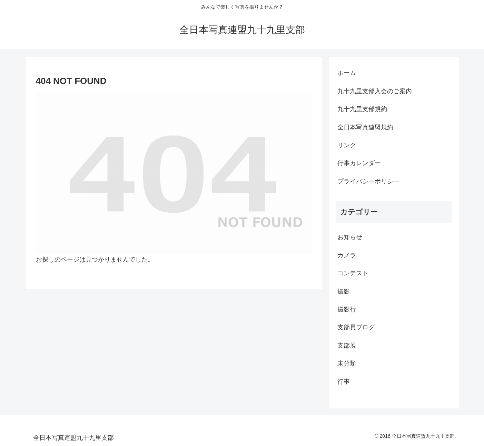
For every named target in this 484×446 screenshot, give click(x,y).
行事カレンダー (359, 163)
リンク (346, 145)
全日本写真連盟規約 (365, 127)
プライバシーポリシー (368, 181)
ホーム (346, 73)
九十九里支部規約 (362, 109)
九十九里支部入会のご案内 (374, 91)
